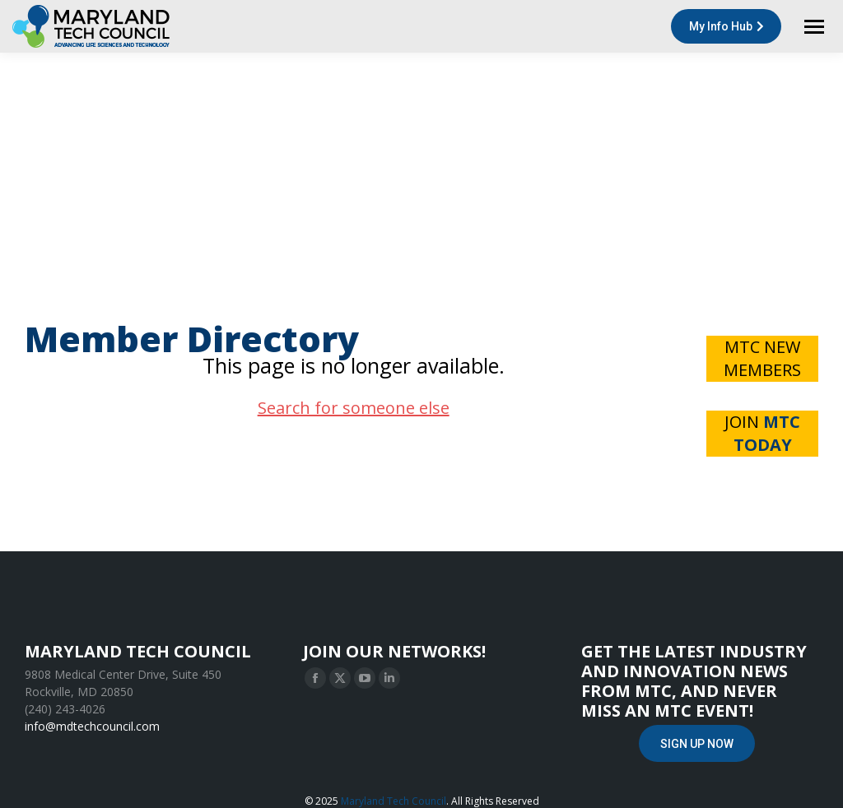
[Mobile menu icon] (814, 27)
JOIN (762, 433)
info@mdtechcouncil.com (92, 726)
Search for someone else (353, 408)
